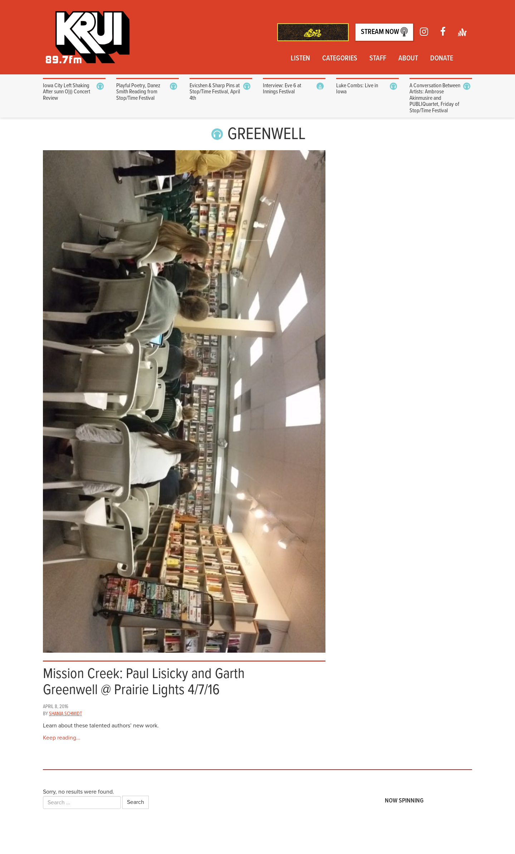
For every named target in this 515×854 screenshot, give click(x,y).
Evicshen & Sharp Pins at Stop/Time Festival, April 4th (215, 92)
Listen (300, 58)
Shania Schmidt (65, 714)
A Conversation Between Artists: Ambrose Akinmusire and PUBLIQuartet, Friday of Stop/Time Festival (434, 98)
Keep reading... (61, 737)
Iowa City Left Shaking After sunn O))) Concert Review (66, 92)
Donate (441, 58)
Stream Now (384, 32)
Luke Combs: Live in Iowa (357, 89)
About (408, 58)
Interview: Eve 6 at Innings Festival (282, 89)
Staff (377, 58)
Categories (339, 58)
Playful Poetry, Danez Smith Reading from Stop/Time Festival (138, 92)
